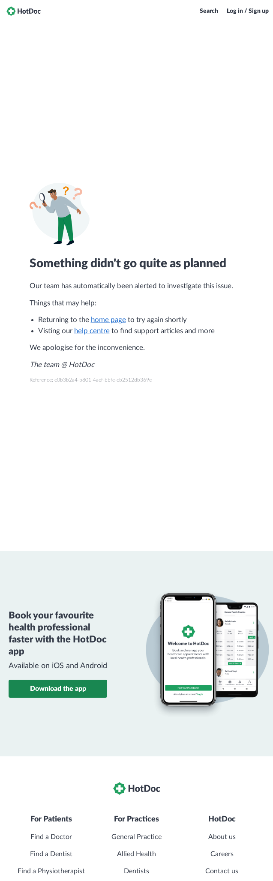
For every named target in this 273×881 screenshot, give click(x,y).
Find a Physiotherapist (51, 871)
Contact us (221, 871)
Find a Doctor (51, 836)
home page (108, 319)
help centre (92, 330)
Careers (222, 854)
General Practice (136, 836)
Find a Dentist (51, 854)
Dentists (136, 871)
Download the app (58, 688)
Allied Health (136, 854)
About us (222, 836)
